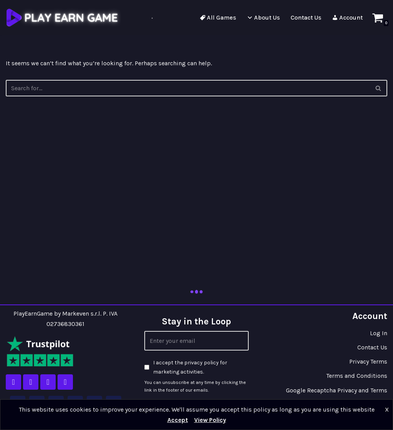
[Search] (378, 88)
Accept (177, 419)
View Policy (210, 419)
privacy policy (201, 362)
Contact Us (372, 347)
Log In (378, 333)
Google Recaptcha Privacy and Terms (336, 390)
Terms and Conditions (356, 375)
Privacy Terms (368, 361)
